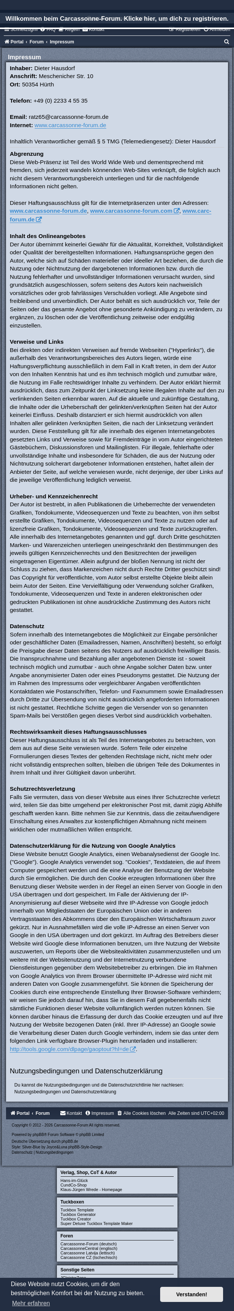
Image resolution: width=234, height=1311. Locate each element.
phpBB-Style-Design (85, 1147)
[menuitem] (47, 29)
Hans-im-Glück (74, 1180)
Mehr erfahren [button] (31, 1303)
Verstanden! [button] (191, 1294)
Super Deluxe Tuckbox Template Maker (97, 1223)
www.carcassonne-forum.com (131, 210)
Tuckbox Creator (76, 1219)
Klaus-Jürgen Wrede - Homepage (91, 1189)
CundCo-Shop (74, 1185)
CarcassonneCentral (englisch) (89, 1248)
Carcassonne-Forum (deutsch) (89, 1244)
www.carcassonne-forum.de (70, 125)
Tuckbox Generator (78, 1214)
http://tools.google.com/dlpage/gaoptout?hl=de (69, 1049)
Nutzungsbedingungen (37, 1091)
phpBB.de (69, 1141)
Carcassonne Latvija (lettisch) (88, 1253)
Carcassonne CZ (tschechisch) (89, 1257)
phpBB (38, 1135)
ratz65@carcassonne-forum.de (69, 117)
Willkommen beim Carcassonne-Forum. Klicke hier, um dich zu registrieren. (116, 18)
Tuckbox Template (77, 1210)
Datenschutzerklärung (93, 1091)
